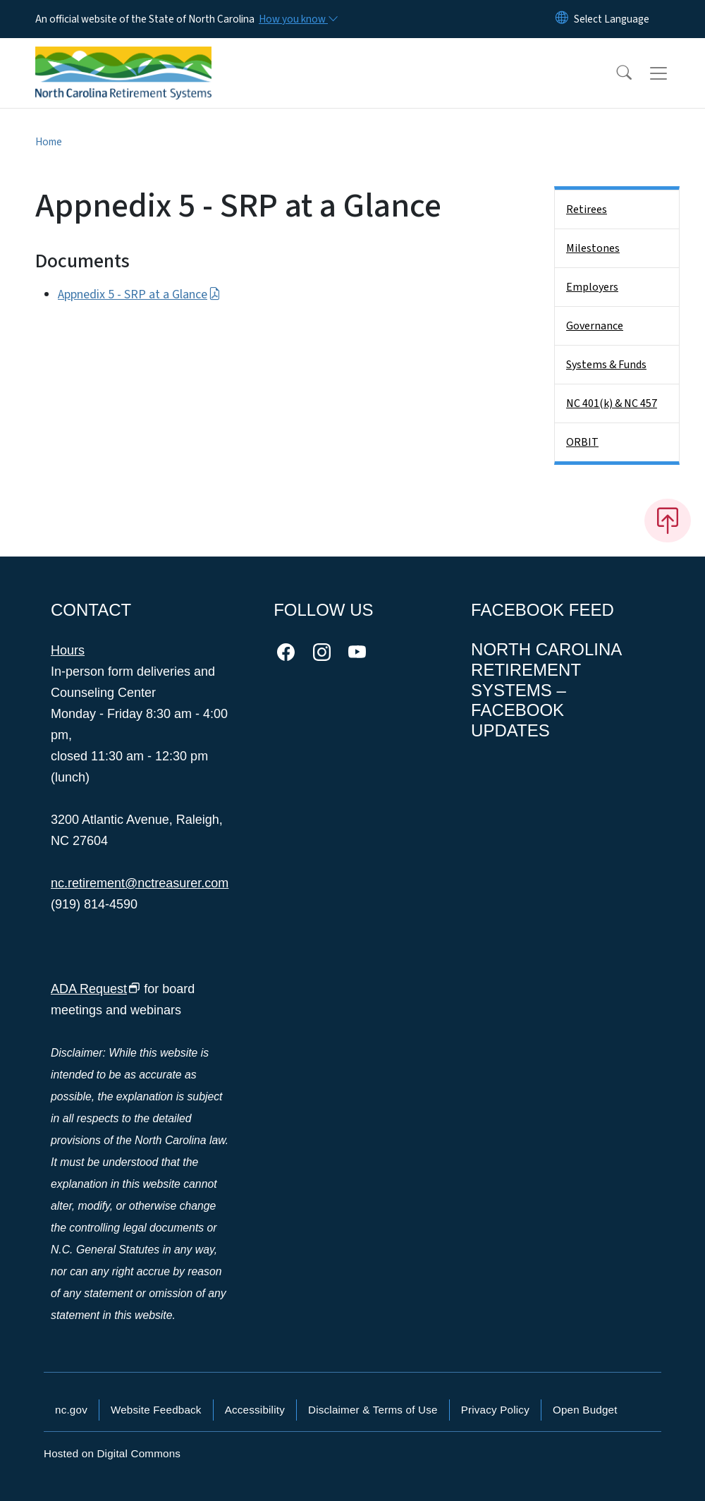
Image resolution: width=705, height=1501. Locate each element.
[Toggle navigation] (672, 73)
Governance (594, 326)
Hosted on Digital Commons (112, 1453)
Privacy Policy (495, 1410)
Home (48, 142)
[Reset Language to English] (562, 19)
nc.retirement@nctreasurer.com (139, 883)
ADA (95, 989)
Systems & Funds (606, 364)
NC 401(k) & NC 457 (611, 403)
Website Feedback (156, 1410)
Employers (592, 287)
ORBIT (582, 442)
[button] (615, 73)
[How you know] (297, 19)
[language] (611, 19)
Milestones (593, 248)
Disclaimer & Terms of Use (373, 1410)
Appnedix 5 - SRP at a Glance (139, 294)
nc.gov (71, 1410)
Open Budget (585, 1410)
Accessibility (255, 1410)
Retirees (586, 209)
